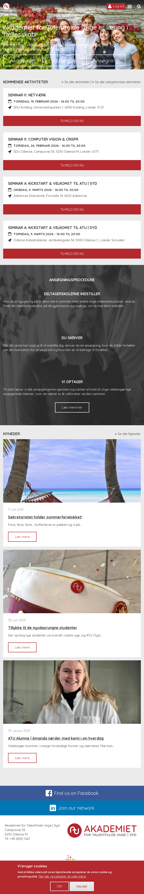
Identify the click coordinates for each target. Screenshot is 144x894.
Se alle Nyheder (129, 434)
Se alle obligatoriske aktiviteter (118, 82)
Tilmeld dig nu (72, 121)
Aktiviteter (64, 60)
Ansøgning (106, 60)
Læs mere (26, 538)
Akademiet (23, 60)
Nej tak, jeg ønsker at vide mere (62, 879)
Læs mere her (72, 407)
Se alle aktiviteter (77, 82)
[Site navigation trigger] (129, 6)
